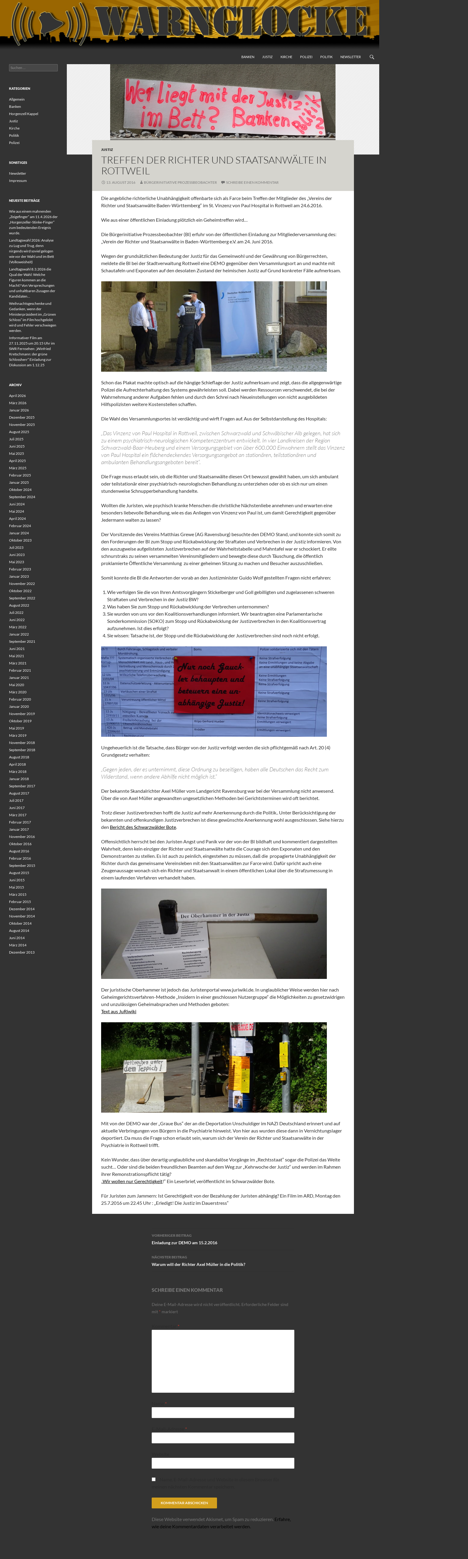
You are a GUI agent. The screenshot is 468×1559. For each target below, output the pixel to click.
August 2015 (19, 872)
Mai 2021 (16, 656)
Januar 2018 (19, 778)
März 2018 (17, 771)
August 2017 (19, 793)
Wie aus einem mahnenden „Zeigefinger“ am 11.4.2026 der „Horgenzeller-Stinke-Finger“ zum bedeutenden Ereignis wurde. (33, 222)
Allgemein (17, 99)
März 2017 (17, 815)
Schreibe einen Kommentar (252, 182)
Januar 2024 (19, 533)
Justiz (267, 57)
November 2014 (22, 916)
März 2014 (17, 945)
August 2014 (19, 930)
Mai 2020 (16, 685)
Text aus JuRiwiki (118, 1011)
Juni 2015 (17, 880)
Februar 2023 (20, 569)
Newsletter (350, 57)
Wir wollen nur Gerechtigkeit (133, 1181)
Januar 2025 (19, 482)
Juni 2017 (17, 807)
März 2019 (17, 735)
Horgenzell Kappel (23, 113)
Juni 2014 (17, 938)
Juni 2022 (17, 619)
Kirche (286, 57)
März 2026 (17, 403)
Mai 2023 (16, 562)
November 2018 (22, 742)
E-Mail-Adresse (169, 1429)
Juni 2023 (17, 554)
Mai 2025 (16, 453)
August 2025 (19, 432)
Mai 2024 (16, 511)
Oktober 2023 (20, 540)
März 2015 (17, 894)
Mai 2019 (16, 728)
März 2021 (17, 663)
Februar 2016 (20, 858)
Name (159, 1403)
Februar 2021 (20, 670)
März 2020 (17, 692)
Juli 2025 (16, 439)
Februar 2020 (20, 699)
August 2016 (19, 851)
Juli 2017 (16, 800)
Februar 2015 (20, 901)
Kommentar (165, 1326)
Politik (326, 57)
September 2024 (22, 497)
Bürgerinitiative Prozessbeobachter (180, 182)
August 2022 (19, 605)
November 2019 (22, 713)
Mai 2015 (16, 887)
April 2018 (17, 764)
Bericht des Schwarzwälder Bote (143, 827)
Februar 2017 (20, 822)
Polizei (306, 57)
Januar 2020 (19, 706)
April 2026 (17, 395)
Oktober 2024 (20, 489)
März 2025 (17, 468)
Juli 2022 (16, 612)
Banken (247, 57)
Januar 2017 (19, 829)
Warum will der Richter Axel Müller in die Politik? (223, 1260)
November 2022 (22, 583)
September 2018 (22, 750)
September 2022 (22, 598)
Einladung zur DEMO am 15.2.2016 (223, 1238)
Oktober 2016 (20, 844)
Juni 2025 (17, 446)
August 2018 (19, 757)
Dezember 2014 (22, 909)
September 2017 (22, 786)
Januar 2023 (19, 576)
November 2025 (22, 424)
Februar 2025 (20, 475)
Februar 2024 (20, 525)
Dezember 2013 (22, 952)
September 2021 (22, 641)
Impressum (18, 180)
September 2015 (22, 865)
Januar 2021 (19, 677)
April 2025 (17, 460)
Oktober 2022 (20, 591)
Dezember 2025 (22, 417)
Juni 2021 (17, 648)
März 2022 (17, 627)
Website (160, 1454)
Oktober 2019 (20, 721)
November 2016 (22, 836)
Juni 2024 (17, 504)
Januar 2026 (19, 410)
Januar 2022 (19, 634)
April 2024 (17, 518)
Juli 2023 (16, 547)
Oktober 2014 (20, 923)
